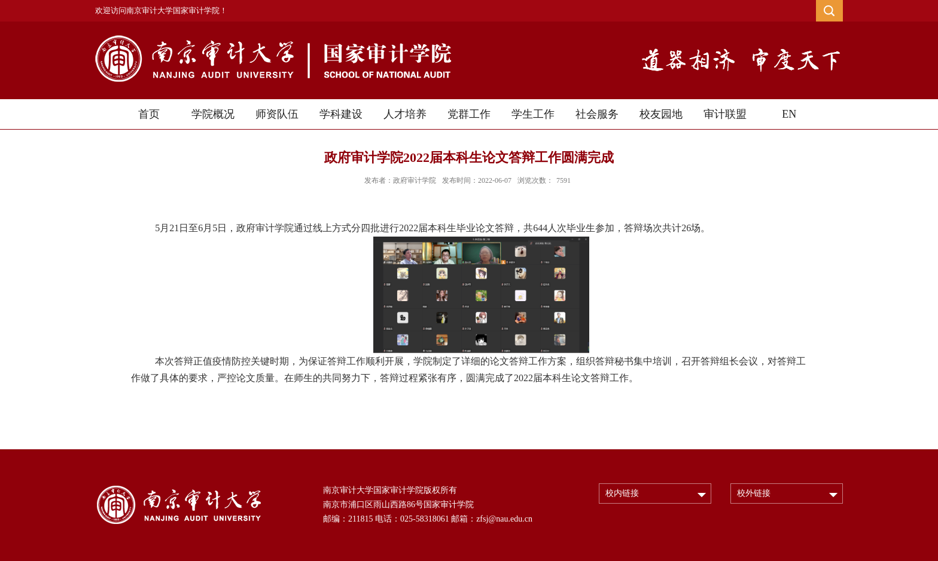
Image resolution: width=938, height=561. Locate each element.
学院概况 (212, 114)
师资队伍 (277, 114)
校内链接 (622, 493)
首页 (149, 114)
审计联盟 (725, 114)
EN (789, 114)
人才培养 (405, 114)
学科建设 (341, 114)
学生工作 (533, 114)
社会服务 (597, 114)
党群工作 (469, 114)
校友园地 (661, 114)
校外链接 (753, 493)
